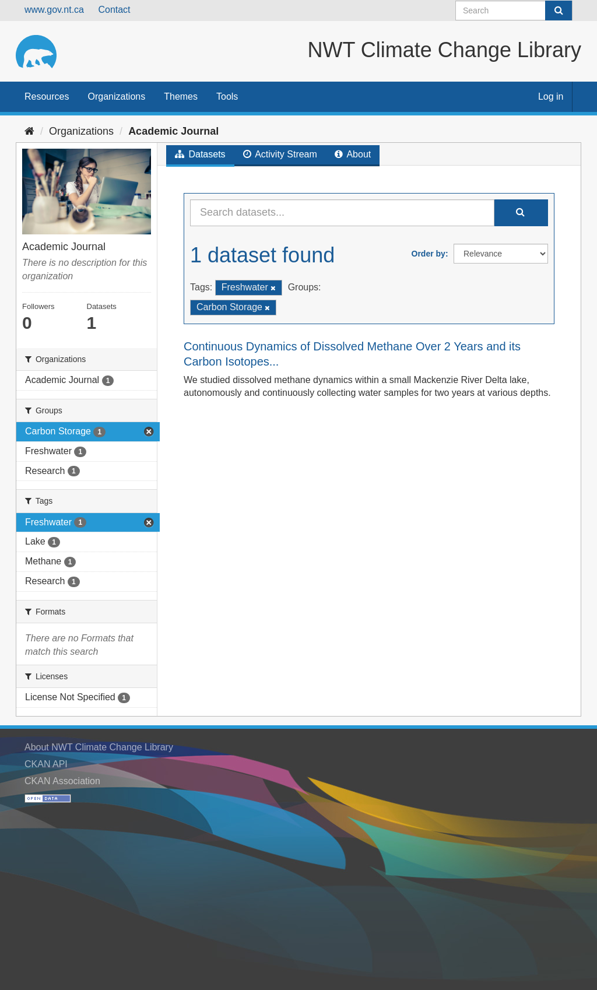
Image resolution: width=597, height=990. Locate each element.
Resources (46, 96)
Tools (227, 96)
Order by (428, 253)
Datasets (200, 154)
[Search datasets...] (342, 212)
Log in (551, 96)
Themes (181, 96)
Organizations (116, 96)
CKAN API (46, 764)
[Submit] (558, 10)
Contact (114, 10)
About (353, 154)
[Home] (29, 131)
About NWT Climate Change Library (98, 747)
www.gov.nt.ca (54, 10)
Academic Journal (173, 131)
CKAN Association (62, 781)
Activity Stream (280, 154)
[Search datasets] (514, 10)
